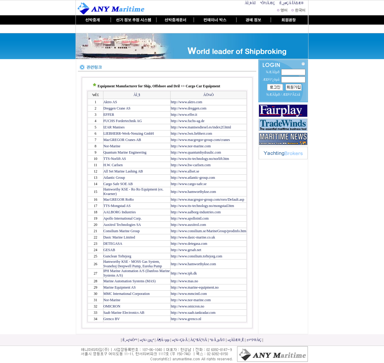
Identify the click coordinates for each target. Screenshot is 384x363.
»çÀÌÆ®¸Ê (236, 340)
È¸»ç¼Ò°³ (130, 340)
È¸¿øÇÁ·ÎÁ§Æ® (291, 3)
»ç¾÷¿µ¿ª (147, 340)
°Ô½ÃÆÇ (267, 3)
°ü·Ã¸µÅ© (217, 340)
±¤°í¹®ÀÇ (253, 340)
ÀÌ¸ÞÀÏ (250, 3)
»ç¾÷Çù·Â (180, 340)
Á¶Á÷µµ (162, 340)
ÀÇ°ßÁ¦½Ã (198, 340)
